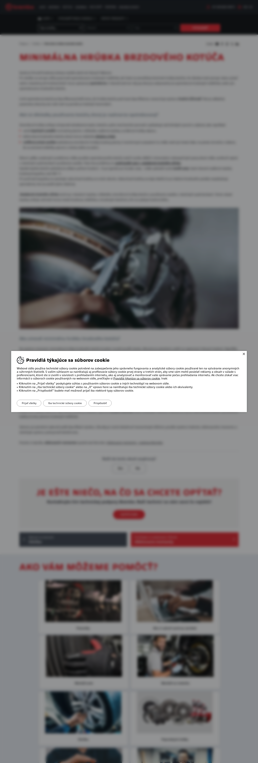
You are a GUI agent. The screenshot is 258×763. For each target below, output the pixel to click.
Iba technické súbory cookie (67, 403)
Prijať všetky (30, 403)
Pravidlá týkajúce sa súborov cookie (136, 378)
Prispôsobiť (104, 403)
